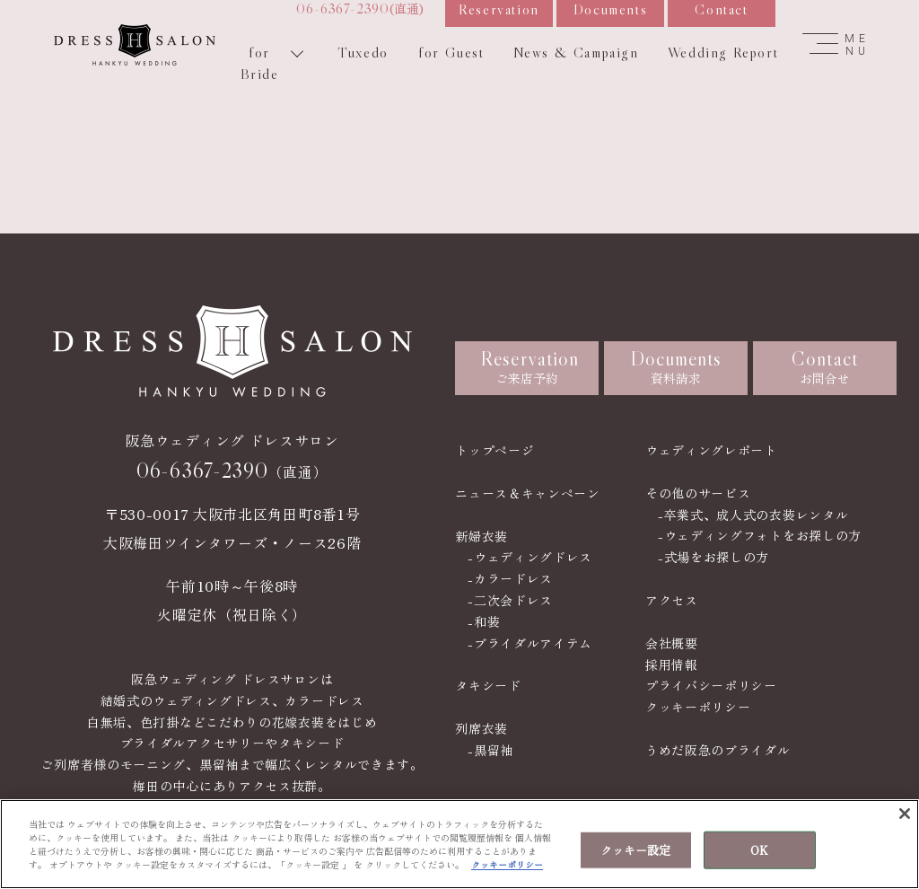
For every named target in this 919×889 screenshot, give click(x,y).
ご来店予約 (529, 367)
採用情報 (671, 664)
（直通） (232, 470)
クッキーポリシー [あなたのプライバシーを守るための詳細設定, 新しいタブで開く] (507, 864)
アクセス (671, 600)
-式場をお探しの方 (713, 557)
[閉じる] (904, 813)
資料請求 (676, 367)
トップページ (494, 450)
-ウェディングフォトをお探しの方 (760, 535)
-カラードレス (510, 578)
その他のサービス (698, 493)
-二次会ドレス (510, 600)
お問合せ (825, 367)
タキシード (488, 685)
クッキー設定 (635, 849)
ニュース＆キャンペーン (527, 493)
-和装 (484, 621)
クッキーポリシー (698, 707)
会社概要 (671, 643)
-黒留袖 (490, 750)
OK (759, 849)
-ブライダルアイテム (530, 643)
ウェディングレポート (711, 450)
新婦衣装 (481, 536)
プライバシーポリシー (711, 685)
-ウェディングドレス (530, 557)
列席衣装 (481, 728)
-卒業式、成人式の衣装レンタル (753, 515)
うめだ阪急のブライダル (718, 750)
